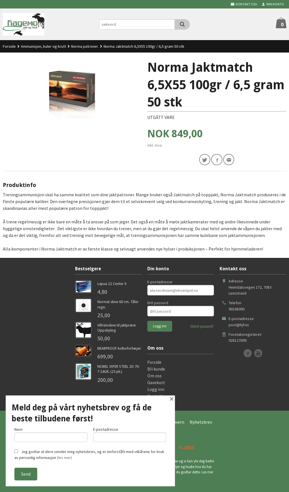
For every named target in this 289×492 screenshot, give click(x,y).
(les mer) (64, 457)
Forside (9, 46)
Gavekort (156, 383)
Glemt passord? (202, 327)
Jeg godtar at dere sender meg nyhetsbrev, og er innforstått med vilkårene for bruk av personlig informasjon (89, 454)
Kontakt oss (159, 397)
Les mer (207, 473)
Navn (50, 434)
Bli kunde (156, 370)
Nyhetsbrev (201, 423)
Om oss (154, 377)
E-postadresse (159, 283)
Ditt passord (157, 304)
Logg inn (155, 390)
